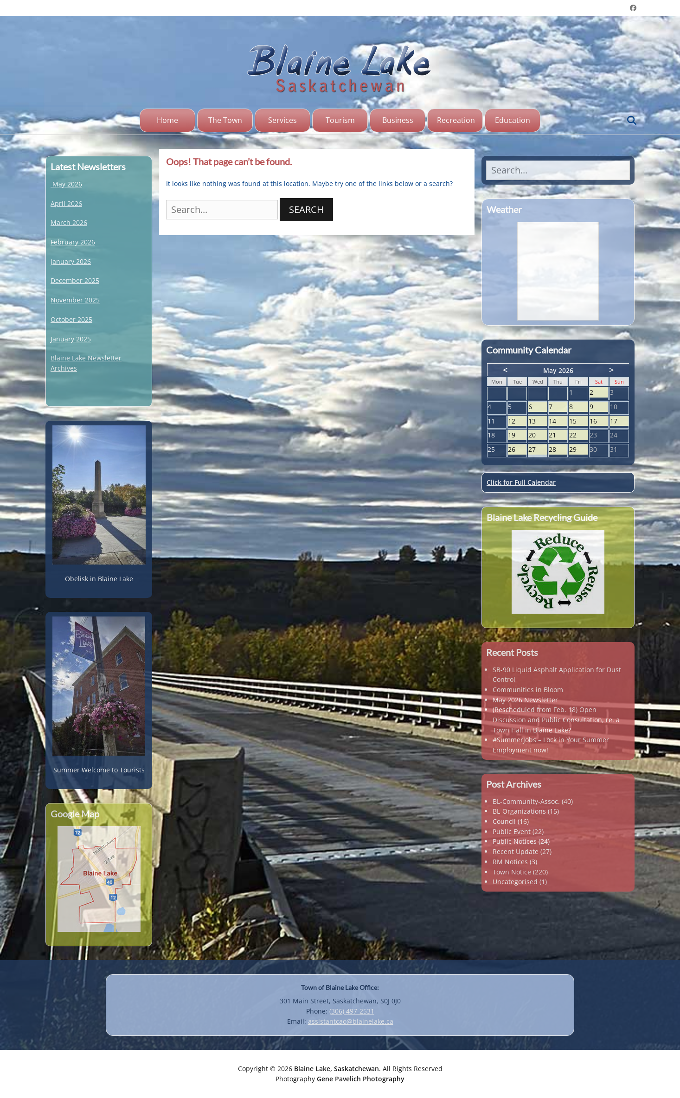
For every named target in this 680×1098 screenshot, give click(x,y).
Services (282, 120)
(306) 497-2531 (351, 1011)
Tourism (340, 120)
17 (619, 421)
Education (512, 120)
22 (578, 435)
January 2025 (71, 338)
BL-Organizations (519, 811)
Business (397, 120)
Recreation (456, 120)
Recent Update (516, 851)
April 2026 (66, 203)
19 (517, 435)
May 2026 (67, 184)
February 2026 (73, 242)
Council (504, 821)
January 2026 (71, 261)
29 (578, 450)
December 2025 (75, 280)
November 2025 (75, 299)
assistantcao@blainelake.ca (350, 1021)
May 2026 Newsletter (525, 699)
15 (578, 421)
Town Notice (512, 871)
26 (517, 450)
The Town (225, 120)
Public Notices (515, 841)
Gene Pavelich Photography (360, 1078)
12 (517, 421)
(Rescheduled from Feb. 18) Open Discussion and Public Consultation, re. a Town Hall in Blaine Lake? (556, 719)
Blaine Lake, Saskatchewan (336, 1068)
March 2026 (69, 222)
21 (558, 435)
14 (558, 421)
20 (537, 435)
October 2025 (71, 319)
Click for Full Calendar (521, 482)
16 (599, 421)
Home (167, 120)
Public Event (512, 831)
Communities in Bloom (528, 689)
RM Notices (510, 861)
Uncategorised (515, 881)
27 (537, 450)
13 (537, 421)
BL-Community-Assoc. (526, 801)
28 (558, 450)
